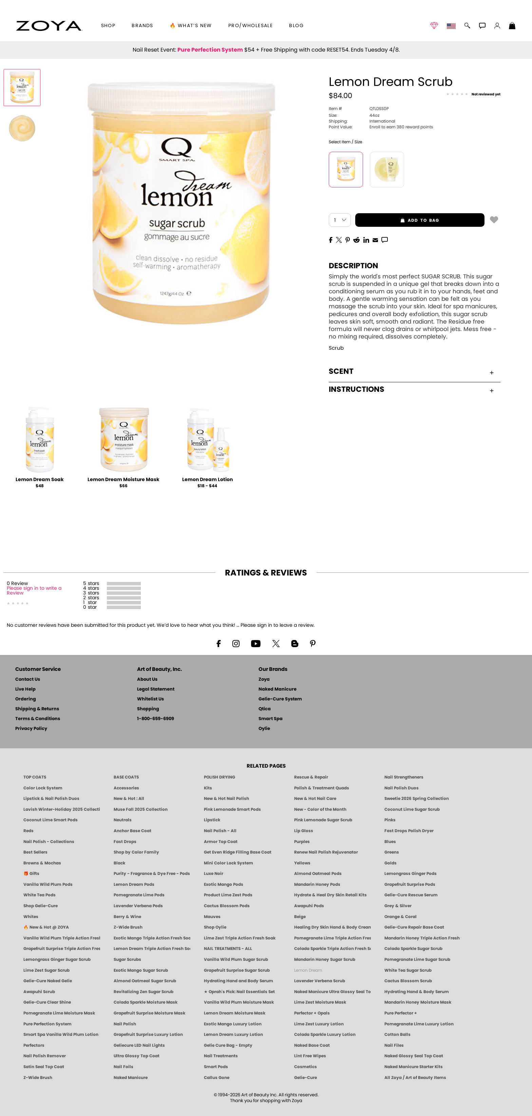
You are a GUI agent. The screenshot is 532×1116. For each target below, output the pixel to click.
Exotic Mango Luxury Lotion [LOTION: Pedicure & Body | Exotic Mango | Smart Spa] (233, 1024)
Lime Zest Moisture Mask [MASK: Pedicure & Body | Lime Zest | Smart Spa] (320, 1002)
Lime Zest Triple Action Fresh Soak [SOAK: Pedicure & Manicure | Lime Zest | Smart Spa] (240, 938)
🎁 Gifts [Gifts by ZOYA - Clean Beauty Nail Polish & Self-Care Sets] (31, 874)
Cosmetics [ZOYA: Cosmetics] (305, 1067)
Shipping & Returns (37, 709)
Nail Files (394, 1045)
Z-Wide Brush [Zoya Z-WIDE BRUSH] (37, 1078)
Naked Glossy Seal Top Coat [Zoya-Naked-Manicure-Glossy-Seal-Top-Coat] (413, 1056)
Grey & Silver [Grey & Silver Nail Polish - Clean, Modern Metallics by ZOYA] (398, 906)
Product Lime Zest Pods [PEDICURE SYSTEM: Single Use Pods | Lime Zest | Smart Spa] (228, 895)
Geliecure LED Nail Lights (139, 1045)
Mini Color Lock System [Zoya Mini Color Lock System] (228, 863)
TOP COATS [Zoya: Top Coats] (34, 777)
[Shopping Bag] (512, 26)
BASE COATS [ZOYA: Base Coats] (126, 777)
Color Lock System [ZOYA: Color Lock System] (42, 788)
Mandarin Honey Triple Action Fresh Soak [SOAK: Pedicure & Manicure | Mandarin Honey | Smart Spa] (422, 938)
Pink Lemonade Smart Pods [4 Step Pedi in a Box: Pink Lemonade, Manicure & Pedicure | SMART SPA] (232, 809)
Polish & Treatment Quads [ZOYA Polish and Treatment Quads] (321, 788)
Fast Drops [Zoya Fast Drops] (125, 842)
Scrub (336, 348)
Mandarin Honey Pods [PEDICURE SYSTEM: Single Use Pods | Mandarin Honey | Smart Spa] (317, 884)
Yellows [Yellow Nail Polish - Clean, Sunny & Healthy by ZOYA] (302, 863)
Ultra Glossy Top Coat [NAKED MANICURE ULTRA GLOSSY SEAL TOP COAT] (136, 1056)
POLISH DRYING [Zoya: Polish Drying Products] (219, 777)
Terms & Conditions (37, 719)
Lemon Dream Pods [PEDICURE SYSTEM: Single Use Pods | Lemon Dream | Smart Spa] (134, 884)
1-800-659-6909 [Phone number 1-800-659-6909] (155, 719)
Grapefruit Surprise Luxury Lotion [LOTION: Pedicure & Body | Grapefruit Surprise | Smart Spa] (148, 1034)
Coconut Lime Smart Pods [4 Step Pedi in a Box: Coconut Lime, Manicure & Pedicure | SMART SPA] (50, 820)
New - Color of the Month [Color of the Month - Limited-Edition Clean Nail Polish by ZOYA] (320, 809)
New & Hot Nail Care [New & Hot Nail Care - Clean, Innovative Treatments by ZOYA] (315, 799)
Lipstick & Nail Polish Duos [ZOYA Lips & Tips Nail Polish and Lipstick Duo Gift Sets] (51, 799)
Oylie (264, 729)
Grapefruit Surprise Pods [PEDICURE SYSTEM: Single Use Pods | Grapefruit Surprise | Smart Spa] (409, 884)
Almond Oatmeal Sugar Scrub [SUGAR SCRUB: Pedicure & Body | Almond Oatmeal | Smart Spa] (145, 981)
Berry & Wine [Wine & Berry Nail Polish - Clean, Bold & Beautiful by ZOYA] (127, 917)
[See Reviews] (473, 94)
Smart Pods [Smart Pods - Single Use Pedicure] (216, 1067)
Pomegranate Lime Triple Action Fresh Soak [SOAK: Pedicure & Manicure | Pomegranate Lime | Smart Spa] (332, 938)
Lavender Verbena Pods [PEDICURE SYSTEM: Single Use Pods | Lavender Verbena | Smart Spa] (138, 906)
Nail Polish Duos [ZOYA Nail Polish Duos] (401, 788)
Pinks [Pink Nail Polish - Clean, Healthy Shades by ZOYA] (390, 820)
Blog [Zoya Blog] (296, 25)
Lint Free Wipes (310, 1056)
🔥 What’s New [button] (191, 25)
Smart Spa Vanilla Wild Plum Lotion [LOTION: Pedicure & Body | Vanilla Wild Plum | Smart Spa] (60, 1034)
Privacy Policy (31, 729)
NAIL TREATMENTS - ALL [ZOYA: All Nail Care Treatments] (228, 949)
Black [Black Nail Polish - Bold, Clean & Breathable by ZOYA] (119, 863)
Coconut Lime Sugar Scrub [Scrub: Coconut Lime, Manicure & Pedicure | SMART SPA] (412, 809)
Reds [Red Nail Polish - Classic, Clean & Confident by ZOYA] (28, 831)
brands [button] (142, 25)
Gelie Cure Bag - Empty (228, 1045)
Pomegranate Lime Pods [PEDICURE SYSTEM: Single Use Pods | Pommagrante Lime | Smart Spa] (139, 895)
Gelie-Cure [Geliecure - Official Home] (305, 1078)
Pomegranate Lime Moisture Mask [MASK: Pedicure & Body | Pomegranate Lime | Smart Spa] (59, 1013)
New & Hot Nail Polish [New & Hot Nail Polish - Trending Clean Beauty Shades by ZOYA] (226, 799)
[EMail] (375, 239)
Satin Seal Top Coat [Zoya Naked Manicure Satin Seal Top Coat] (43, 1067)
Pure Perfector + (400, 1013)
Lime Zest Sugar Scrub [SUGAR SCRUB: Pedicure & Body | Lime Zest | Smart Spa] (46, 970)
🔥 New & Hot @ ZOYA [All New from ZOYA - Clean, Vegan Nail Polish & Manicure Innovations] (46, 927)
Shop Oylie (215, 927)
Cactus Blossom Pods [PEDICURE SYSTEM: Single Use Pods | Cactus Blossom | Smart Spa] (227, 906)
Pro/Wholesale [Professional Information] (250, 25)
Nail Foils (123, 1067)
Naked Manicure (278, 689)
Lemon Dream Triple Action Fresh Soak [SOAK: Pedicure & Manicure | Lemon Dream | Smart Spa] (152, 949)
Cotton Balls (397, 1034)
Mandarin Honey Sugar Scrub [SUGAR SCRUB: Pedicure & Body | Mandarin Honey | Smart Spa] (324, 959)
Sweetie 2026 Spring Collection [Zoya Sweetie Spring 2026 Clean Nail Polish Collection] (416, 799)
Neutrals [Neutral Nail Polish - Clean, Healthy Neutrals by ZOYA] (123, 820)
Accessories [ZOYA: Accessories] (126, 788)
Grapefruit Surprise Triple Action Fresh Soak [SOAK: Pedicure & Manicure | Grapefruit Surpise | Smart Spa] (61, 949)
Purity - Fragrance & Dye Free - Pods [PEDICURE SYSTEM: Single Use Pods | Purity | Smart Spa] (152, 874)
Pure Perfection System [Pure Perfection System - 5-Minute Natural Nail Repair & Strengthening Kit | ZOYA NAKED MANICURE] (47, 1024)
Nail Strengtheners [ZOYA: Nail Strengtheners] (403, 777)
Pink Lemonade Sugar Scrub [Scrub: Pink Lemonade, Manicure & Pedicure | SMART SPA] (323, 820)
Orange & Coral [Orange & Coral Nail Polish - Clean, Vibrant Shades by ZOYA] (400, 917)
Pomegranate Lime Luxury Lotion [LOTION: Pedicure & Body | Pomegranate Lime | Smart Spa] (419, 1024)
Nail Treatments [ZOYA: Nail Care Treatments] (221, 1056)
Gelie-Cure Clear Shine (47, 1002)
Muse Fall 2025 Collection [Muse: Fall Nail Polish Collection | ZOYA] (141, 809)
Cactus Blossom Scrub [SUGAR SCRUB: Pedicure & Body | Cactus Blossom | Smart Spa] (408, 981)
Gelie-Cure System (280, 699)
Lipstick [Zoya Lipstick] (212, 820)
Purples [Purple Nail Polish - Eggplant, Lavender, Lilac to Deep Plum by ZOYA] (302, 842)
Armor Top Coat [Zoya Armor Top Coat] (221, 842)
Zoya (264, 679)
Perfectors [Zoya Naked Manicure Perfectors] (33, 1045)
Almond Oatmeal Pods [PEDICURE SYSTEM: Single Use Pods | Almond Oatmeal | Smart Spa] (318, 874)
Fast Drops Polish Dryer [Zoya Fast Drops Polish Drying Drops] (409, 831)
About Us (147, 679)
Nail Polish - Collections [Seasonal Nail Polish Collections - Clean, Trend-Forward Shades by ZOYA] (48, 842)
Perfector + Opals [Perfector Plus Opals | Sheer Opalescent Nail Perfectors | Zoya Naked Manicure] (312, 1013)
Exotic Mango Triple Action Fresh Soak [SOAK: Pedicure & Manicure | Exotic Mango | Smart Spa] (152, 938)
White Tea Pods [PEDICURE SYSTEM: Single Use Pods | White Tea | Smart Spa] (39, 895)
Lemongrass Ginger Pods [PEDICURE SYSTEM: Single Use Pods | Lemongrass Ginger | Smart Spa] (410, 874)
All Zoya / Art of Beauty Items (415, 1078)
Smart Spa (271, 719)
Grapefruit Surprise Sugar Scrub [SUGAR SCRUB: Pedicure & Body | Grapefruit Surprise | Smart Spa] (237, 970)
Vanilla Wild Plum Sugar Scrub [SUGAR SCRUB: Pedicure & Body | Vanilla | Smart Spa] (236, 959)
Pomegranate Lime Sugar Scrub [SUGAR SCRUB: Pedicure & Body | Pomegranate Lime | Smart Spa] (417, 959)
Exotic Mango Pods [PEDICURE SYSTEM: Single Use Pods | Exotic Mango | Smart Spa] (223, 884)
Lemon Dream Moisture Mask (123, 479)
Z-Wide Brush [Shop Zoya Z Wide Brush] (128, 927)
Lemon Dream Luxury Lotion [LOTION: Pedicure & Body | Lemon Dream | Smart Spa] (233, 1034)
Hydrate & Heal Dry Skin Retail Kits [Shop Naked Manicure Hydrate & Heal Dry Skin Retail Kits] (330, 895)
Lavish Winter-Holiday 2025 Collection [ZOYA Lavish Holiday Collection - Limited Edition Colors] (61, 809)
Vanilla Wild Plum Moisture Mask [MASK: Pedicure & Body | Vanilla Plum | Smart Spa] (239, 1002)
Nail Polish (125, 1024)
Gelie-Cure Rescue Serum (411, 895)
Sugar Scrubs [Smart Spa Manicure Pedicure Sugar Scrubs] (127, 959)
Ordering (25, 699)
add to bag (397, 220)
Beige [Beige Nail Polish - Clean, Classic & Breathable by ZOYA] (300, 917)
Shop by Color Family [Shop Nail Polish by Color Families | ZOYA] (136, 852)
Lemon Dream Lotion (207, 479)
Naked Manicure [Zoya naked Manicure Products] (131, 1078)
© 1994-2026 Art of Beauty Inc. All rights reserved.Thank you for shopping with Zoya (266, 1098)
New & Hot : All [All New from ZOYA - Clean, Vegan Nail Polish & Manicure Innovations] (129, 799)
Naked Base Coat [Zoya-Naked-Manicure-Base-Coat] (312, 1045)
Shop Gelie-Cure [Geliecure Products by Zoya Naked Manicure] (40, 906)
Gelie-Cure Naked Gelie (47, 981)
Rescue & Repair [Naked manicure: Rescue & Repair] (311, 777)
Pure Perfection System (210, 50)
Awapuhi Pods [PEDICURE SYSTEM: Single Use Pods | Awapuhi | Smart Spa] (309, 906)
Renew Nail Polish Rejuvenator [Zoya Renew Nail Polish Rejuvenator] (326, 852)
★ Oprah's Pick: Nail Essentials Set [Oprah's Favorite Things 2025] (239, 992)
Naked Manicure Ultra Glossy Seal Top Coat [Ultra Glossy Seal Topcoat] (332, 992)
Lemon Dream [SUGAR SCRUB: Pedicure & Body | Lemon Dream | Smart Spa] (308, 970)
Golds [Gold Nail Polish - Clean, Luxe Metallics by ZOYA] (390, 863)
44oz (354, 115)
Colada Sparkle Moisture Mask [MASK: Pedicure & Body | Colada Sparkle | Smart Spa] (145, 1002)
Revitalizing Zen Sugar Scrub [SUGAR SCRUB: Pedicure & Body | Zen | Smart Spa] (143, 992)
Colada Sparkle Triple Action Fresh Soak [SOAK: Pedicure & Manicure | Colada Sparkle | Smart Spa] (332, 949)
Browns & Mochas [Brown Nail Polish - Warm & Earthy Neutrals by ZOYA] (42, 863)
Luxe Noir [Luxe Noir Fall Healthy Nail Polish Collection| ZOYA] (213, 874)
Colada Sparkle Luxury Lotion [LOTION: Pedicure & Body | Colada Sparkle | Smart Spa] (325, 1034)
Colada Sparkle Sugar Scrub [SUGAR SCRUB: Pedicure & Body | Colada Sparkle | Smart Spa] (413, 949)
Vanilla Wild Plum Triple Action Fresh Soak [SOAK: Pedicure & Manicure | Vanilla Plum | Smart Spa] (61, 938)
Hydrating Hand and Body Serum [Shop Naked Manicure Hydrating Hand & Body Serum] (238, 981)
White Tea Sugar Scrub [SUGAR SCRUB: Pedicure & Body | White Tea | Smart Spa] (408, 970)
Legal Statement (155, 689)
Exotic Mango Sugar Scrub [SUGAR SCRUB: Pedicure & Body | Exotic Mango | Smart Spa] (141, 970)
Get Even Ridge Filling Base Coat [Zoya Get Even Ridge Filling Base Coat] (237, 852)
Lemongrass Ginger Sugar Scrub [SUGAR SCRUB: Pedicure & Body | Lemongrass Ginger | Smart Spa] (57, 959)
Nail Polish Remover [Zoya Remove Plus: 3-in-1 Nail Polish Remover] (44, 1056)
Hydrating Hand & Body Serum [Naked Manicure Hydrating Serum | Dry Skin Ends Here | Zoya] (416, 992)
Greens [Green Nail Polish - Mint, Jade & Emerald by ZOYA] (391, 852)
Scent (411, 371)
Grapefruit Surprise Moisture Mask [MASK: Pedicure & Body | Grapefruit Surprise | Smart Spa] (149, 1013)
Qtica (265, 709)
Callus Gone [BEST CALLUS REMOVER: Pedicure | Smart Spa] (216, 1078)
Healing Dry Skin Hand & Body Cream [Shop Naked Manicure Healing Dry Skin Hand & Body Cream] (332, 927)
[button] (49, 26)
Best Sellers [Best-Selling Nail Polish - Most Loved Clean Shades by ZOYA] (35, 852)
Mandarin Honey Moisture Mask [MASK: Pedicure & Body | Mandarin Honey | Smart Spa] (417, 1002)
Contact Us (27, 679)
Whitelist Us (150, 699)
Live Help (25, 689)
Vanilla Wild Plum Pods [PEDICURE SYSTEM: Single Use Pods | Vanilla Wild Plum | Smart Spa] (48, 884)
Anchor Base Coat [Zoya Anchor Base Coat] (132, 831)
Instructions (411, 389)
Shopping (148, 709)
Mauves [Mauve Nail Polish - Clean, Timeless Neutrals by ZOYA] (212, 917)
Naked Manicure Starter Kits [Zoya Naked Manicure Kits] (413, 1067)
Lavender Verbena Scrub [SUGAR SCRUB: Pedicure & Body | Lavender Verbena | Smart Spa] (319, 981)
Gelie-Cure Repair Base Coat (414, 927)
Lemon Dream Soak (40, 479)
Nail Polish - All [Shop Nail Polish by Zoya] (220, 831)
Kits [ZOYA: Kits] (208, 788)
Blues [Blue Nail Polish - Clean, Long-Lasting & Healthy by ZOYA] (390, 842)
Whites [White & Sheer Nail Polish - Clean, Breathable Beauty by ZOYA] (30, 917)
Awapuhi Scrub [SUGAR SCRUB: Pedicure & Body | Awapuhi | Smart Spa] (39, 992)
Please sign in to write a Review (34, 591)
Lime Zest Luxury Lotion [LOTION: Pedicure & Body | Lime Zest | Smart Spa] (319, 1024)
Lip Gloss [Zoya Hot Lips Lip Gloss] (303, 831)
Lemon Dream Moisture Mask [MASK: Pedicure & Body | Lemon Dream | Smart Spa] (234, 1013)
